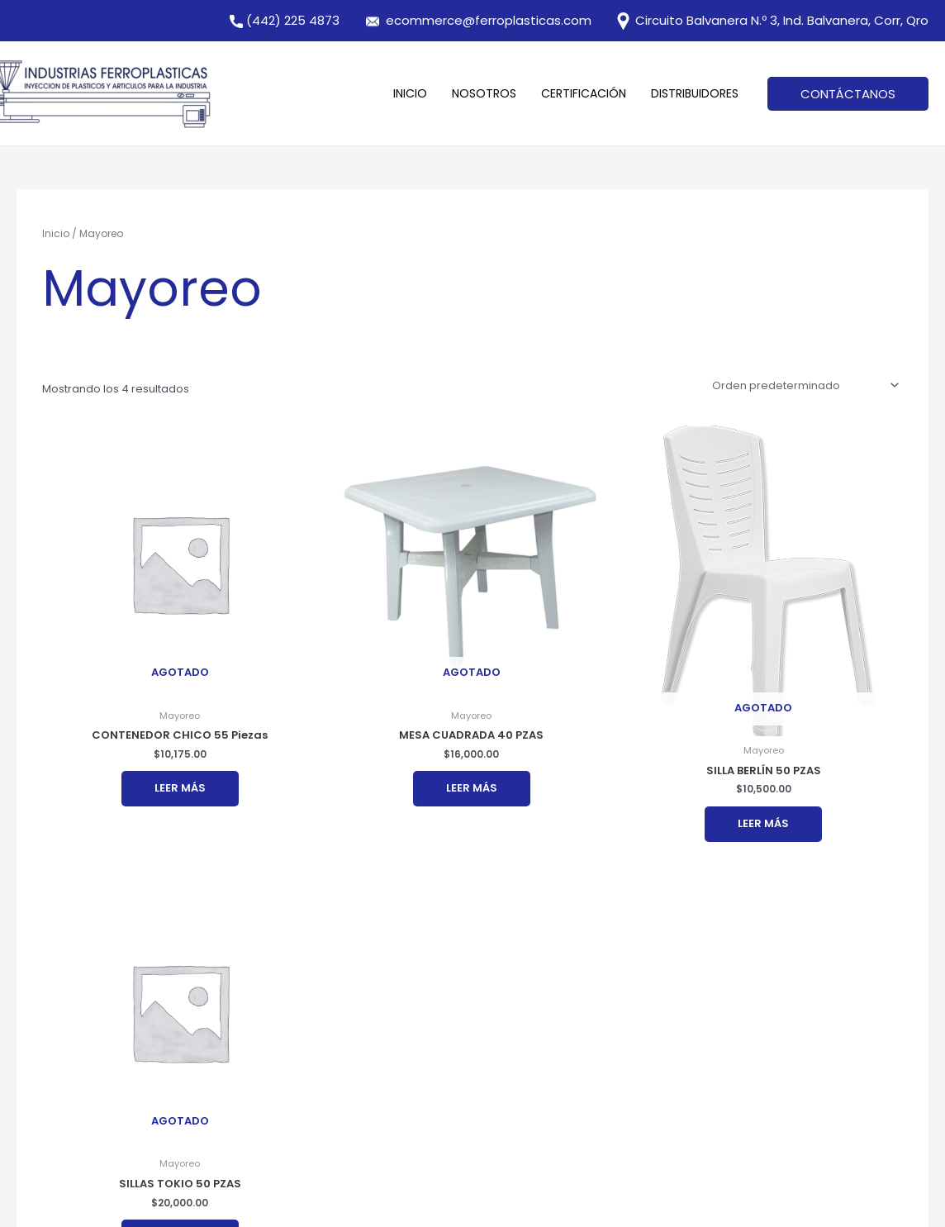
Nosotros (484, 93)
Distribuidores (694, 93)
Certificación (583, 93)
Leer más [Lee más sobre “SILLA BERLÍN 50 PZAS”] (763, 823)
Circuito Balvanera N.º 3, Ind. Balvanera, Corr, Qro (771, 20)
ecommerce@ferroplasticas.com (488, 20)
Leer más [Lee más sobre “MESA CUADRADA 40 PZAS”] (471, 788)
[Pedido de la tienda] (802, 386)
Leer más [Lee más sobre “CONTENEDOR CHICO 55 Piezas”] (180, 788)
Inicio (410, 93)
